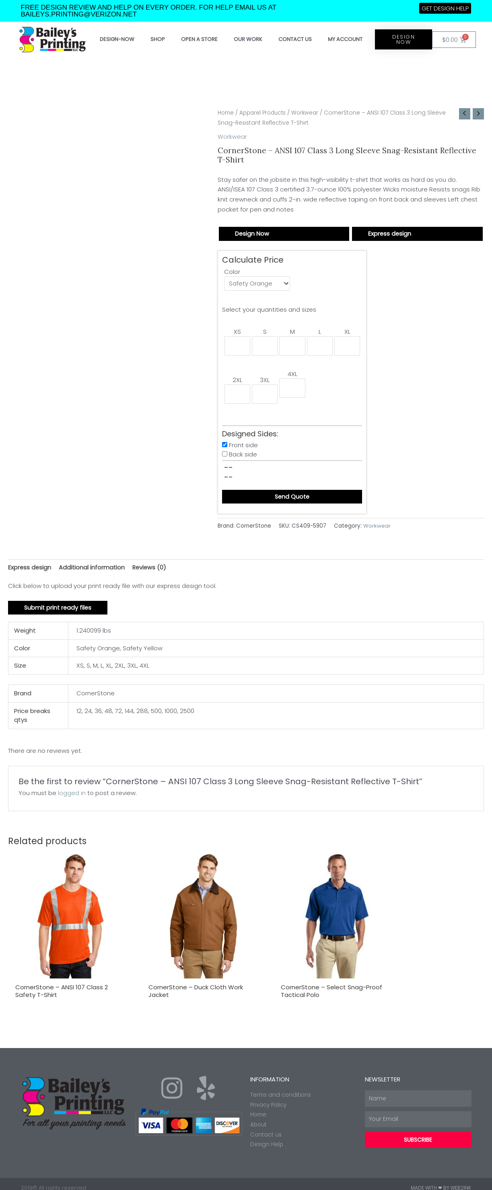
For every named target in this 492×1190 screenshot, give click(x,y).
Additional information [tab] (93, 569)
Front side (243, 446)
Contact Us (295, 39)
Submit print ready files (58, 610)
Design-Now (117, 39)
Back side (243, 456)
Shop (157, 39)
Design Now (252, 233)
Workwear (310, 113)
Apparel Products (265, 113)
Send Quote (292, 498)
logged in (72, 795)
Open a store (199, 39)
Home (226, 113)
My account (345, 39)
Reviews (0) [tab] (151, 569)
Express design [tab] (30, 569)
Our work (248, 39)
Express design (390, 233)
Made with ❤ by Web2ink (441, 1179)
